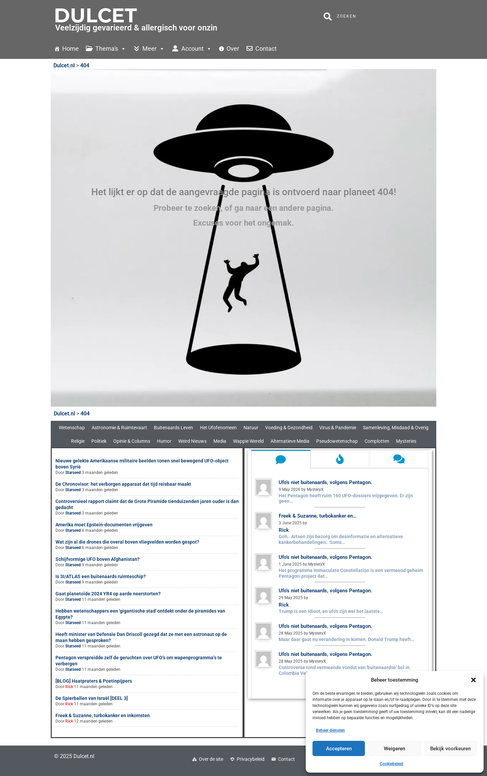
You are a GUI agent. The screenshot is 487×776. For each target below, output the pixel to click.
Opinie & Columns (131, 441)
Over (233, 48)
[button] (473, 680)
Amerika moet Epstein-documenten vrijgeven (104, 524)
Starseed (73, 472)
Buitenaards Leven (173, 427)
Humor (164, 441)
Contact (266, 48)
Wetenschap (72, 427)
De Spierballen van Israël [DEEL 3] (91, 698)
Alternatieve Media (290, 441)
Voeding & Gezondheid (288, 427)
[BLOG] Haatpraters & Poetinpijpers (93, 681)
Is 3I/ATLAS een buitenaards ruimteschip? (100, 576)
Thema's (110, 48)
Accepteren (339, 749)
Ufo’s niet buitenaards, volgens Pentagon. (325, 482)
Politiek (99, 441)
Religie (78, 441)
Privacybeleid (250, 759)
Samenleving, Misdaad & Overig (395, 427)
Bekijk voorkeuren (450, 749)
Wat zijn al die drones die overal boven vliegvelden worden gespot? (127, 542)
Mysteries (406, 441)
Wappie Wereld (248, 441)
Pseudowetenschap (337, 441)
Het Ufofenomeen (218, 427)
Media (219, 441)
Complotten (377, 441)
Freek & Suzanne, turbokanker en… (317, 516)
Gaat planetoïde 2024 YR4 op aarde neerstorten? (108, 593)
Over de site (211, 759)
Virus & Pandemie (337, 427)
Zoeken (340, 17)
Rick (69, 686)
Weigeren (394, 749)
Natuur (251, 427)
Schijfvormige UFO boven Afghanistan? (97, 559)
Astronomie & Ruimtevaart (119, 427)
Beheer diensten (330, 730)
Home (70, 48)
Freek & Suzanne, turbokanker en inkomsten (102, 715)
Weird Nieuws (192, 441)
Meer (153, 48)
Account (196, 48)
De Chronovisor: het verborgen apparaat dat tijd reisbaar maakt (123, 484)
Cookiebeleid (391, 763)
